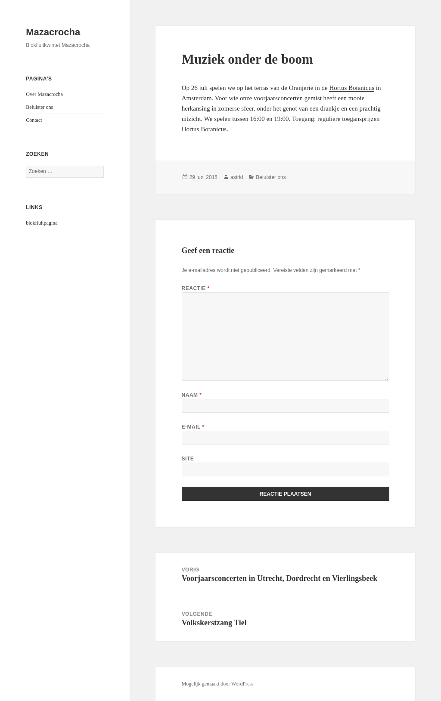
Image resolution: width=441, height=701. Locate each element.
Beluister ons (39, 107)
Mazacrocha (53, 32)
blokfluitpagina (41, 223)
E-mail (193, 427)
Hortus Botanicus (351, 87)
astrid (236, 177)
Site (188, 459)
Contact (34, 120)
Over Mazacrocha (44, 94)
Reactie (196, 288)
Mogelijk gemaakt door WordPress (218, 684)
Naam (192, 395)
